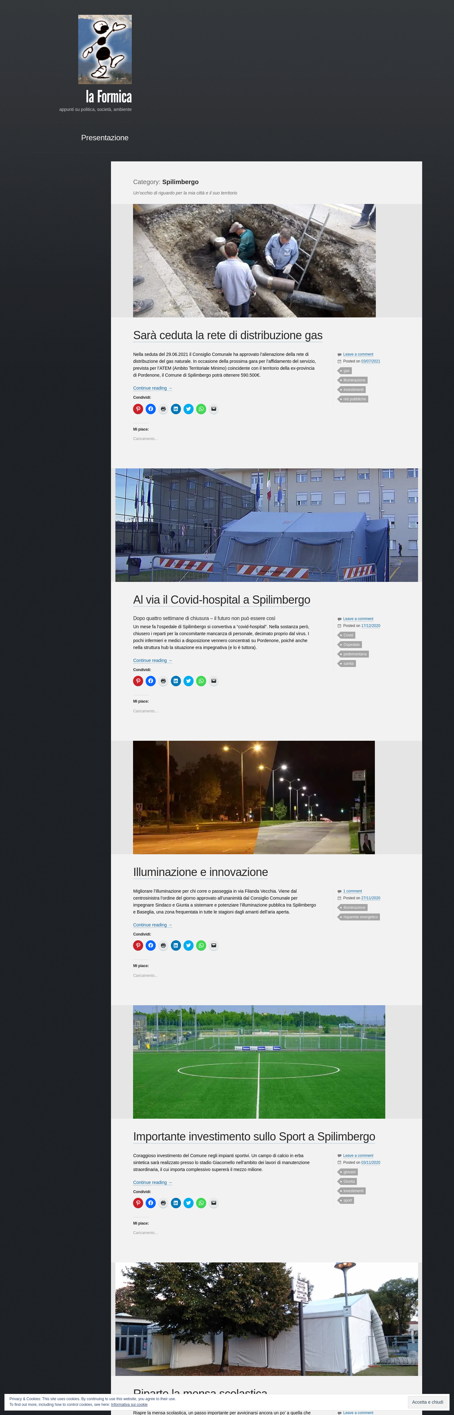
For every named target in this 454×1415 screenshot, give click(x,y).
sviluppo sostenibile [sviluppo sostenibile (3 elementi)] (59, 378)
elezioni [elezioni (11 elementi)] (64, 300)
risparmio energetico (358, 755)
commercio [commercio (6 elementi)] (73, 287)
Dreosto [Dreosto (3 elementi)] (46, 301)
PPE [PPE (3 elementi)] (100, 336)
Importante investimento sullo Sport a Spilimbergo (260, 974)
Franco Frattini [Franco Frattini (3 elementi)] (60, 308)
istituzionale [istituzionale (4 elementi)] (56, 322)
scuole (346, 1305)
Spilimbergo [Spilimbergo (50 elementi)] (62, 369)
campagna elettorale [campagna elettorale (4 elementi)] (54, 274)
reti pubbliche (352, 237)
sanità (346, 502)
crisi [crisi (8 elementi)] (98, 294)
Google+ (49, 537)
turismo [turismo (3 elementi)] (52, 384)
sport (345, 1038)
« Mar (93, 508)
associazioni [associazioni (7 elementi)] (89, 267)
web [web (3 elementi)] (100, 391)
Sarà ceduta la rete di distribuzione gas (233, 173)
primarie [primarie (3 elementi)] (58, 342)
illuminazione (352, 219)
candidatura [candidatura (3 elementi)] (83, 274)
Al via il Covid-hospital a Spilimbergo (227, 438)
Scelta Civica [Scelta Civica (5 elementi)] (91, 356)
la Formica (81, 98)
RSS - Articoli (91, 426)
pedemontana (352, 492)
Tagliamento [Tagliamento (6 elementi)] (90, 377)
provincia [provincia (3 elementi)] (96, 342)
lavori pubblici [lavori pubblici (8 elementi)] (86, 321)
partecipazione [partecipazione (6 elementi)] (87, 328)
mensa (346, 1277)
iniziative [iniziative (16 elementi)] (90, 314)
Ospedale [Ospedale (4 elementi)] (61, 328)
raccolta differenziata (358, 1287)
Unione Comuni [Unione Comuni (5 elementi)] (75, 384)
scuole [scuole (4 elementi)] (63, 363)
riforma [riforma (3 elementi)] (47, 356)
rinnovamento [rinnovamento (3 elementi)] (65, 356)
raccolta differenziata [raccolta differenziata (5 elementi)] (64, 349)
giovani (347, 1010)
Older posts (152, 1377)
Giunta (346, 1020)
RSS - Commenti (87, 434)
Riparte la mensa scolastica (206, 1232)
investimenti (351, 228)
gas (344, 209)
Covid (346, 474)
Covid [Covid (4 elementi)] (86, 294)
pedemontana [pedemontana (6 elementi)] (57, 335)
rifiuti (345, 1296)
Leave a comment (355, 193)
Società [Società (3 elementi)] (98, 363)
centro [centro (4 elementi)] (79, 281)
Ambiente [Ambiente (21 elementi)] (56, 267)
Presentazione (77, 145)
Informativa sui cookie (129, 1404)
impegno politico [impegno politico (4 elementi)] (59, 315)
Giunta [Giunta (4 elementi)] (98, 308)
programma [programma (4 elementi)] (77, 342)
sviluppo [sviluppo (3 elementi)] (97, 371)
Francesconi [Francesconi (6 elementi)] (90, 301)
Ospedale (349, 483)
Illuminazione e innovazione (206, 710)
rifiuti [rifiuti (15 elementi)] (96, 348)
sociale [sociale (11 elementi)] (81, 362)
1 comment (349, 730)
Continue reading (158, 226)
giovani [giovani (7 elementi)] (81, 307)
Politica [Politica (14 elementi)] (84, 334)
